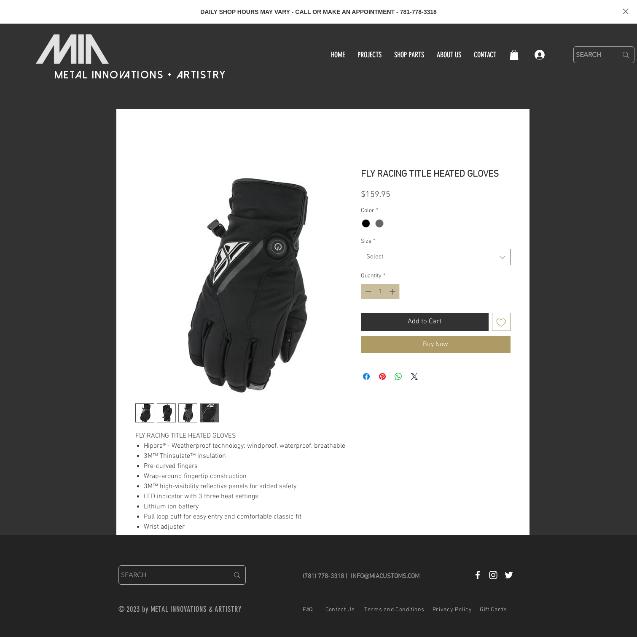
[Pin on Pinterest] (382, 376)
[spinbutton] (380, 291)
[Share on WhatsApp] (398, 376)
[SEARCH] (590, 55)
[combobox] (436, 257)
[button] (514, 55)
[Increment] (393, 291)
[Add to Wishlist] (501, 322)
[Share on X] (414, 376)
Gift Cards (493, 609)
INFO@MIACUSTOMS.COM (385, 576)
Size (368, 241)
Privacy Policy (452, 609)
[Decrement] (367, 291)
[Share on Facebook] (366, 376)
